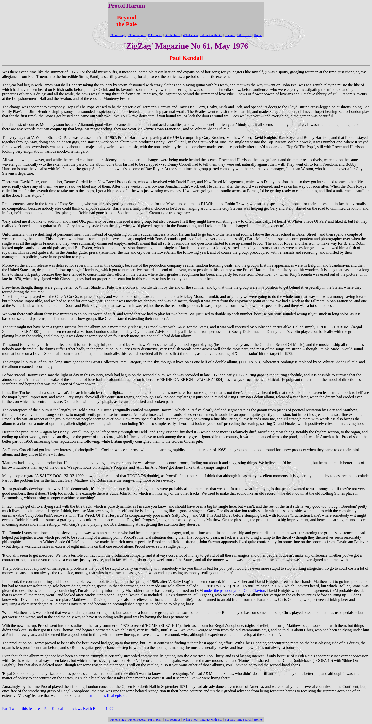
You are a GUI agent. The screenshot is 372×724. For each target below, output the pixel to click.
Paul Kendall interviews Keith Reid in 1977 (79, 708)
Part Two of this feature (21, 708)
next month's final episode (106, 695)
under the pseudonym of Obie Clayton (234, 590)
